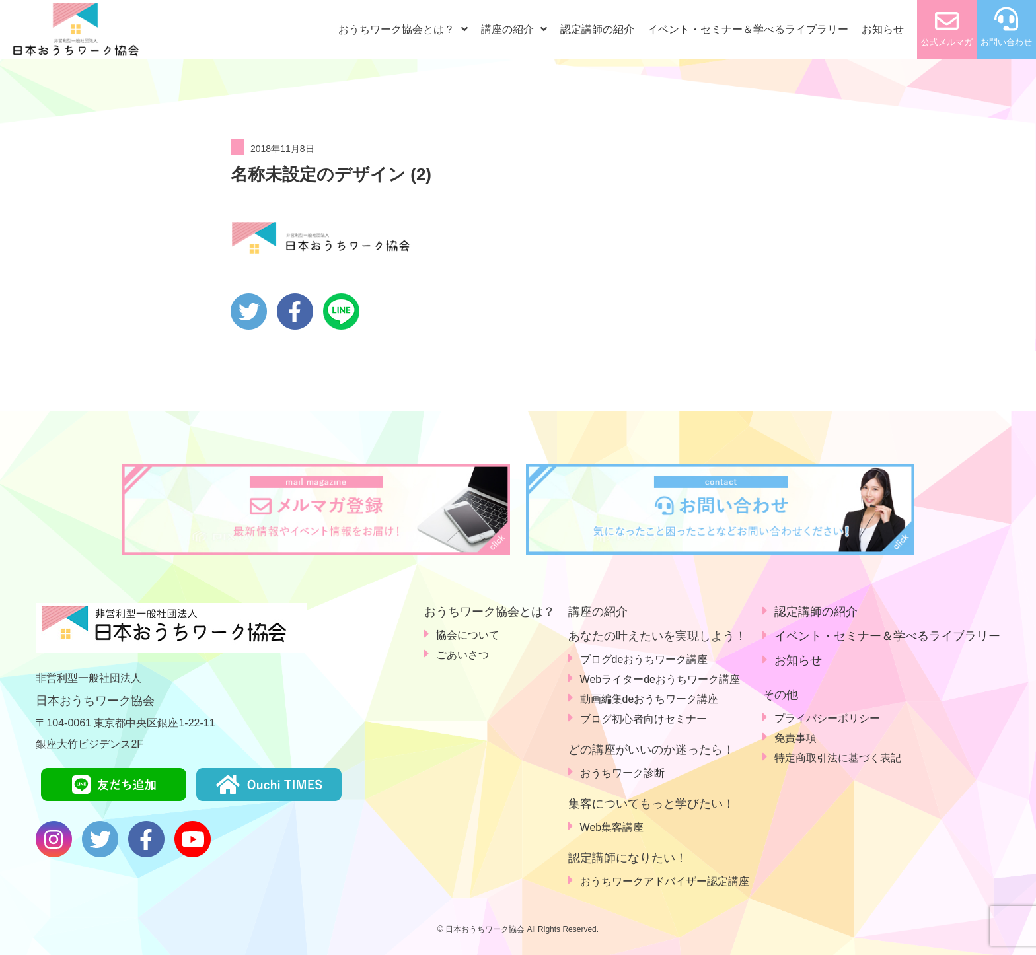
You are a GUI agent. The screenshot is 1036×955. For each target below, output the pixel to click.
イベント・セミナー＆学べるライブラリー (748, 29)
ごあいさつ (462, 654)
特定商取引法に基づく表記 (837, 757)
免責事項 (795, 738)
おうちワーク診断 (622, 773)
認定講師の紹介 (597, 29)
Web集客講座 (612, 827)
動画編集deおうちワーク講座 (649, 699)
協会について (468, 635)
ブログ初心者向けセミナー (643, 719)
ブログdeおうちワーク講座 (644, 659)
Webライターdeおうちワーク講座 (660, 679)
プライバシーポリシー (827, 718)
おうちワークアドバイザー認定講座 (664, 881)
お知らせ (883, 29)
